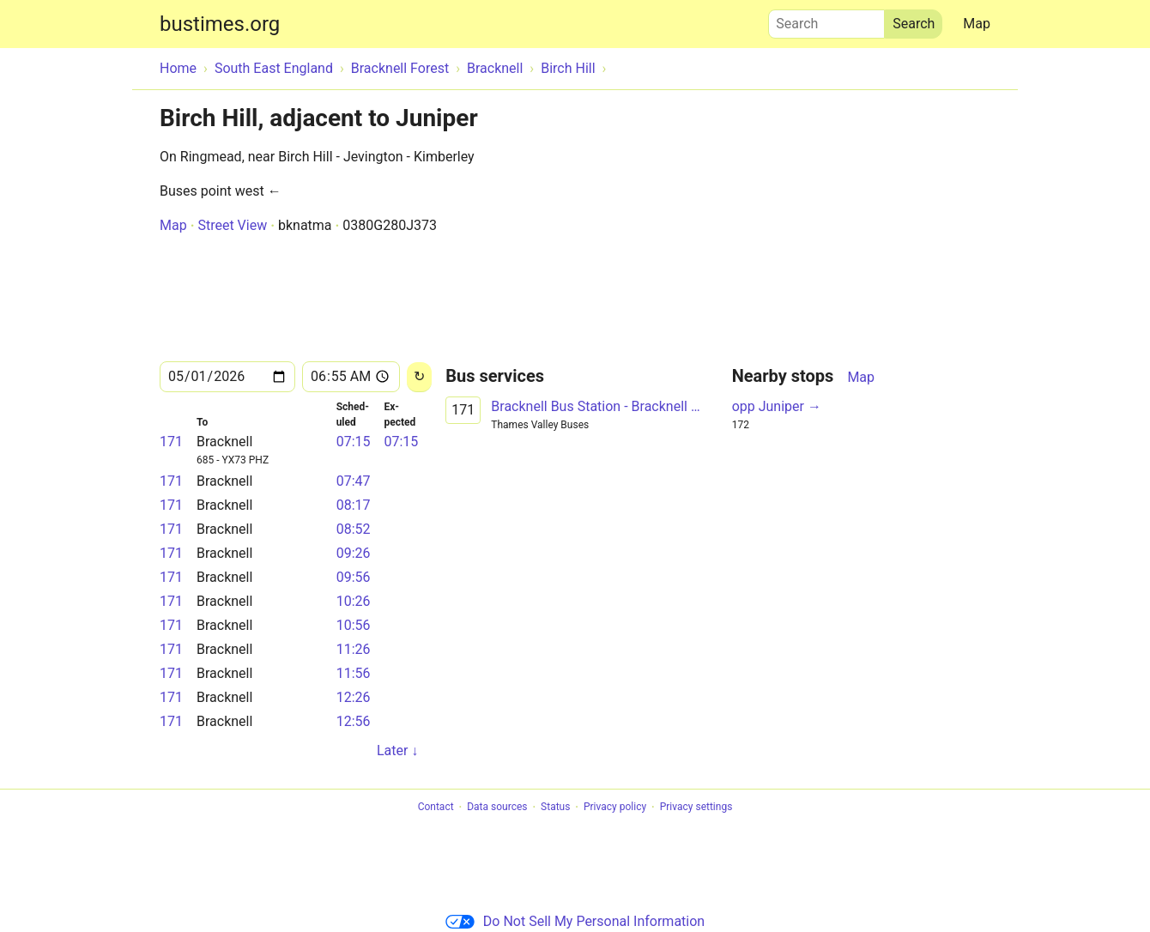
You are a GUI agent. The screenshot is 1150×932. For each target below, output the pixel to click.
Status (555, 808)
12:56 (353, 721)
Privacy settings (696, 808)
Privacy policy (615, 808)
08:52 (353, 529)
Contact (436, 808)
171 (171, 441)
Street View (232, 225)
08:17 (353, 505)
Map (976, 23)
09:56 (353, 577)
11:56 (353, 673)
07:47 (353, 481)
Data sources (497, 808)
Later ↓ (397, 750)
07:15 (353, 441)
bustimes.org (220, 24)
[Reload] (419, 377)
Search (826, 19)
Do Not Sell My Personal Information (575, 921)
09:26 (353, 553)
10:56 (353, 625)
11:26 (353, 649)
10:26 (353, 601)
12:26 (353, 697)
